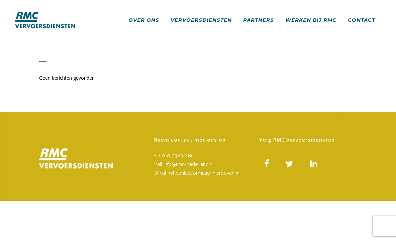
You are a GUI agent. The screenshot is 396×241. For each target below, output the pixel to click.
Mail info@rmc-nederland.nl (184, 164)
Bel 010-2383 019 (173, 155)
